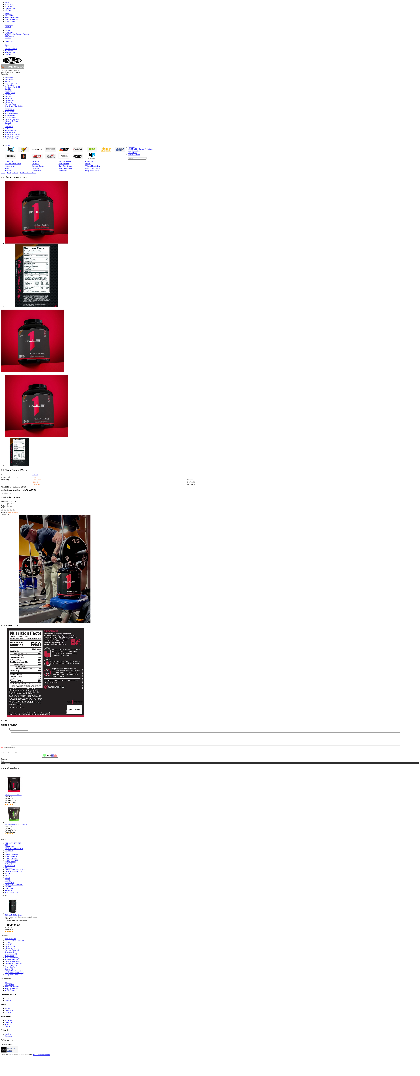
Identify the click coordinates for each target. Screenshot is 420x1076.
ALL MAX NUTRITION (13, 846)
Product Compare (11, 49)
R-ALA (7, 129)
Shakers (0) (9, 971)
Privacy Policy (10, 21)
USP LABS (9, 891)
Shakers (88, 164)
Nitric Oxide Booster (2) (13, 966)
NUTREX (8, 870)
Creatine (8, 95)
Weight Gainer (10, 132)
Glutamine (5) (9, 951)
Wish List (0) (9, 4)
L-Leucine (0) (9, 954)
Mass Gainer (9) (10, 958)
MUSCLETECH (10, 864)
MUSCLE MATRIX (12, 859)
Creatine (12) (9, 947)
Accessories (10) (10, 941)
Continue (4, 761)
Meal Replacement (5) (12, 960)
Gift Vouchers (9, 36)
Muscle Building (10, 117)
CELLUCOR (9, 849)
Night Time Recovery (12, 119)
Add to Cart (12, 504)
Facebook (8, 1037)
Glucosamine (9, 100)
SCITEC (8, 883)
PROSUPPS (9, 876)
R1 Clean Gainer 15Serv (28, 173)
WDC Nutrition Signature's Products (140, 149)
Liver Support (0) (11, 956)
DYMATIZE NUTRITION (14, 851)
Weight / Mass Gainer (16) (14, 973)
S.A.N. (7, 880)
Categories (131, 147)
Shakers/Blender (10, 130)
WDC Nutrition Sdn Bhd (41, 1057)
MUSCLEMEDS (10, 861)
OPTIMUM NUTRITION (14, 874)
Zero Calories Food (11, 138)
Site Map (8, 27)
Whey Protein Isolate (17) (13, 977)
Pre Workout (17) (11, 968)
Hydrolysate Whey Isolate (14, 106)
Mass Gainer (9, 112)
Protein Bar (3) (10, 969)
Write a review (13, 512)
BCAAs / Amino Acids (13, 164)
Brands (7, 30)
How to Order (9, 15)
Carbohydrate (9, 85)
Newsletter (8, 1028)
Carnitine (8, 89)
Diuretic (7, 96)
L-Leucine (8, 108)
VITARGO (8, 893)
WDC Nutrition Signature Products (17, 34)
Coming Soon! (10, 93)
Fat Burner (8, 98)
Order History (9, 41)
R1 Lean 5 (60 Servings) (13, 917)
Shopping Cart (10, 8)
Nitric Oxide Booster (12, 121)
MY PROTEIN (10, 868)
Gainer (7, 765)
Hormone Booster (11, 104)
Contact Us (9, 25)
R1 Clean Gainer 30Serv (13, 797)
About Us (8, 14)
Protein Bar (9, 127)
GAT (6, 855)
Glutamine (8, 102)
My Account (9, 6)
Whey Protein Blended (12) (14, 975)
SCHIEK (8, 881)
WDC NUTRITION (11, 895)
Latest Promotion (134, 151)
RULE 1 (15, 173)
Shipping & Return (11, 19)
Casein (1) (8, 945)
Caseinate (8, 91)
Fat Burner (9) (10, 949)
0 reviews (4, 512)
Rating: (3, 753)
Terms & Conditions (12, 17)
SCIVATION (9, 885)
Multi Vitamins (10, 115)
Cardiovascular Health (12, 87)
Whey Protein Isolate (12, 136)
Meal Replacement (11, 113)
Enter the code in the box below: (12, 759)
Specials (8, 38)
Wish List (8, 1027)
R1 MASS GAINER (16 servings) (16, 827)
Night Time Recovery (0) (13, 964)
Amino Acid (9, 79)
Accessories (9, 78)
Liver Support (9, 110)
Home (7, 2)
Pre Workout (9, 125)
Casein (7, 168)
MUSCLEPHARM (11, 863)
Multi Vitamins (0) (11, 962)
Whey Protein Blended (12, 134)
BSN (6, 847)
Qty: (4, 504)
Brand (9, 173)
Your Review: (5, 747)
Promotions (9, 32)
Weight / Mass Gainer (92, 166)
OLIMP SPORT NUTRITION (15, 872)
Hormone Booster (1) (12, 952)
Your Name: (5, 729)
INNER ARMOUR (11, 857)
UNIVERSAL (10, 889)
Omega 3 (8, 123)
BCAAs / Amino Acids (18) (14, 943)
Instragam (8, 1038)
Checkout (8, 10)
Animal (7, 81)
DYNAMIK (9, 853)
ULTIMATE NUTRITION (14, 887)
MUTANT (8, 866)
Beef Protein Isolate (11, 83)
